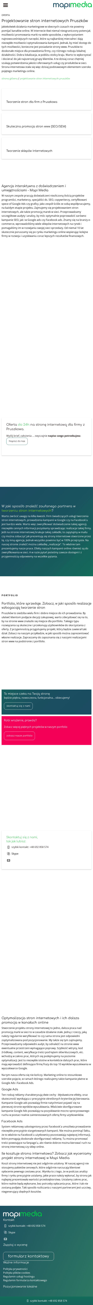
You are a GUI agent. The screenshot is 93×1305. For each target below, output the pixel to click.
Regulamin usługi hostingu (19, 1276)
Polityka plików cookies (16, 1272)
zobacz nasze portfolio (19, 736)
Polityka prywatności (15, 1269)
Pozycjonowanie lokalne (20, 1286)
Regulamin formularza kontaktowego (25, 1280)
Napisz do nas (17, 441)
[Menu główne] (5, 5)
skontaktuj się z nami (18, 706)
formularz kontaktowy (28, 1256)
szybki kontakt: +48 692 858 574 (29, 847)
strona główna (9, 78)
